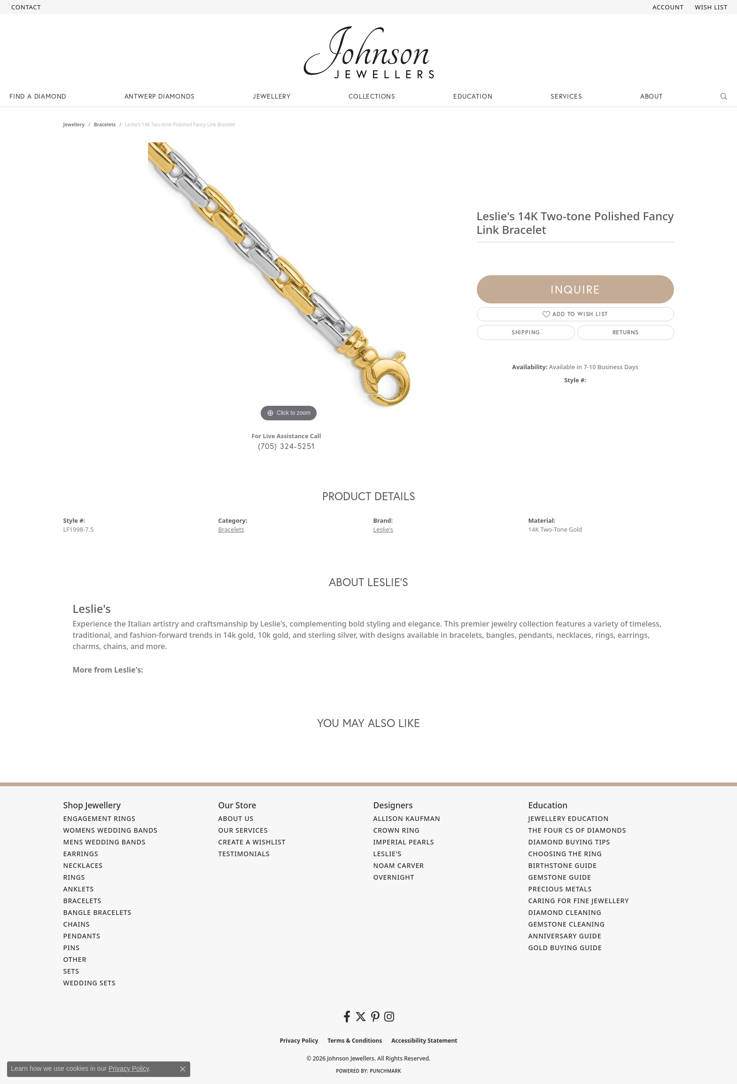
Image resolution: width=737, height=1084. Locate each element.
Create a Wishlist (252, 841)
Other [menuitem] (75, 959)
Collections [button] (372, 96)
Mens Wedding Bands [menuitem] (104, 841)
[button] (667, 7)
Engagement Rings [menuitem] (99, 818)
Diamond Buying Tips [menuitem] (569, 841)
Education (472, 96)
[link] (25, 7)
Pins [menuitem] (71, 947)
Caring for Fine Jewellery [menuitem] (578, 900)
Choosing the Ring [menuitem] (565, 853)
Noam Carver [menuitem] (398, 865)
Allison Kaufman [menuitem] (407, 818)
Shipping (526, 332)
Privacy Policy (299, 1041)
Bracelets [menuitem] (82, 900)
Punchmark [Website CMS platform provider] (385, 1071)
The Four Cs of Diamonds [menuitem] (577, 830)
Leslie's (383, 529)
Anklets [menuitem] (78, 888)
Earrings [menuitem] (81, 853)
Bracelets (105, 124)
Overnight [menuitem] (394, 877)
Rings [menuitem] (74, 877)
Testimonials (244, 853)
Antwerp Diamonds (159, 96)
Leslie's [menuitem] (387, 853)
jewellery (74, 124)
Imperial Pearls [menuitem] (403, 841)
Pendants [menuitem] (82, 935)
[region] (289, 283)
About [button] (651, 96)
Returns (626, 332)
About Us (236, 818)
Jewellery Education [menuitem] (568, 818)
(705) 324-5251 (286, 446)
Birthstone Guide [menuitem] (562, 865)
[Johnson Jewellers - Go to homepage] (368, 52)
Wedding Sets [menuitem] (89, 982)
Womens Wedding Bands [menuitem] (110, 830)
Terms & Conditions (354, 1041)
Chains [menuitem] (76, 924)
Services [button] (566, 96)
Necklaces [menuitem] (83, 865)
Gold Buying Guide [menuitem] (565, 947)
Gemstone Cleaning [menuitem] (566, 924)
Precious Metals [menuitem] (560, 888)
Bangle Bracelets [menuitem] (97, 912)
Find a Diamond (37, 96)
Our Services (243, 830)
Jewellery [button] (272, 96)
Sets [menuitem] (71, 971)
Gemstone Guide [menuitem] (559, 877)
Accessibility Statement (424, 1041)
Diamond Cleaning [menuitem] (565, 912)
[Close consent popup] (183, 1069)
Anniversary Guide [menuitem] (565, 935)
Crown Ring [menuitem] (396, 830)
